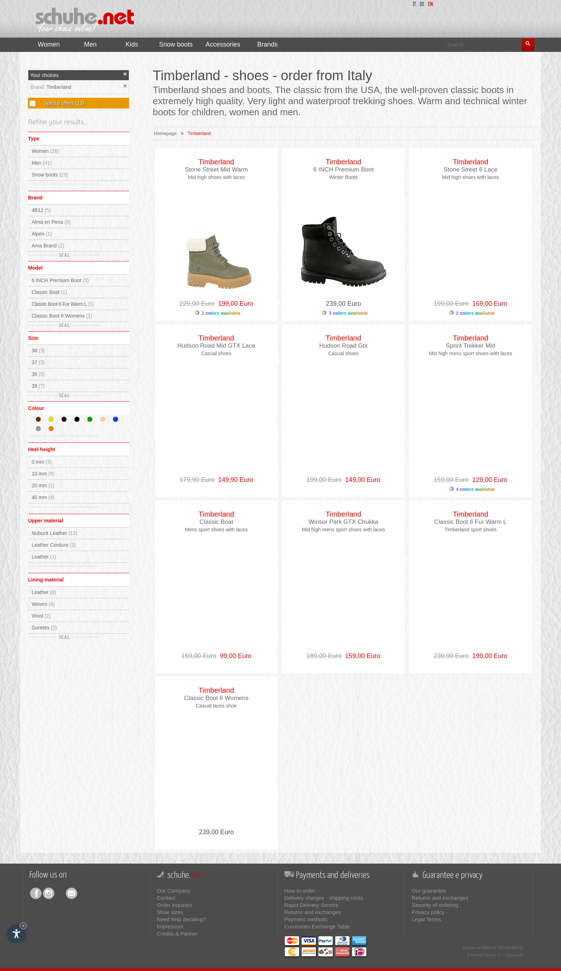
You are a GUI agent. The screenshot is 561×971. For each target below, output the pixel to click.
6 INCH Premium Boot (60, 280)
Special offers (63, 103)
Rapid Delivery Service (311, 905)
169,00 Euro (488, 303)
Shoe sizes (170, 912)
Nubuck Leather (54, 533)
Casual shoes (216, 353)
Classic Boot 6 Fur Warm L (62, 304)
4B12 (41, 210)
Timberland (59, 87)
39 (38, 386)
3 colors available (344, 313)
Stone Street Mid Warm (216, 169)
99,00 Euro (234, 656)
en (430, 4)
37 (38, 362)
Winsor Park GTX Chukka (344, 521)
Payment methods (306, 919)
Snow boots (49, 175)
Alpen (41, 234)
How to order (299, 891)
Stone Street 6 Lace (470, 169)
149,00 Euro (361, 479)
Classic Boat (49, 292)
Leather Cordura (53, 545)
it (414, 4)
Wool (40, 616)
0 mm (41, 462)
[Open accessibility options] (16, 933)
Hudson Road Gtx (343, 345)
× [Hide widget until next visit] (23, 925)
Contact (166, 898)
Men (41, 163)
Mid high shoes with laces (216, 177)
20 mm (42, 485)
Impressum (170, 926)
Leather (43, 557)
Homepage (165, 133)
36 (38, 350)
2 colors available (217, 313)
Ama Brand (47, 245)
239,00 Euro (343, 303)
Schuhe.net (472, 948)
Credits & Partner (177, 934)
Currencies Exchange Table (317, 926)
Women (45, 151)
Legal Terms (426, 919)
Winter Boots (343, 177)
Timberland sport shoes (470, 529)
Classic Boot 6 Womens (61, 316)
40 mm (42, 497)
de (422, 4)
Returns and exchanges (312, 912)
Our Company (173, 891)
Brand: (38, 87)
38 (38, 374)
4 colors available (472, 489)
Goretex (44, 628)
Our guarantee (429, 891)
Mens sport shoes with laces (216, 529)
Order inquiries (174, 905)
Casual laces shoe (216, 706)
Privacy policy (428, 912)
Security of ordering (435, 905)
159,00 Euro (361, 656)
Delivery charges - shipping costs (323, 898)
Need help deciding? (181, 919)
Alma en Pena (50, 222)
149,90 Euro (234, 479)
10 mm (42, 474)
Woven (42, 604)
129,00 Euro (488, 479)
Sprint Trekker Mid (470, 345)
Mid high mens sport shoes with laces (470, 353)
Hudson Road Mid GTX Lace (216, 345)
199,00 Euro (234, 303)
